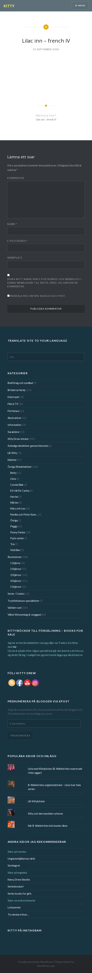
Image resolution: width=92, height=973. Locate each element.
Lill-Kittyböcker (36, 801)
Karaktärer (14, 431)
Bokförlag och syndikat (20, 382)
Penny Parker (18, 532)
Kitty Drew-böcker (18, 438)
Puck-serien (17, 538)
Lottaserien (14, 907)
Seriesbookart (16, 886)
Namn (12, 224)
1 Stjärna (15, 563)
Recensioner (15, 557)
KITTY (9, 5)
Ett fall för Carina (19, 490)
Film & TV (13, 403)
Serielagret (14, 865)
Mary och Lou (17, 508)
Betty (13, 472)
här (14, 646)
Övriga (14, 520)
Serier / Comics (16, 593)
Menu (81, 5)
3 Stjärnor (15, 575)
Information (14, 424)
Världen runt (15, 607)
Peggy (13, 526)
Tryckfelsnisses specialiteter (23, 600)
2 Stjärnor (15, 568)
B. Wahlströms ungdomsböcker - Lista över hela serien (54, 787)
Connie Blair (17, 484)
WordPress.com (46, 965)
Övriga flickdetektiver (20, 466)
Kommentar (15, 178)
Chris (13, 478)
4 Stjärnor (15, 580)
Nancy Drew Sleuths (19, 879)
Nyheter (12, 459)
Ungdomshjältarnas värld (21, 858)
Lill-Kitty (12, 452)
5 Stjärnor (15, 586)
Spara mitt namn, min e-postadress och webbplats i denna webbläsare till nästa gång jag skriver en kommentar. (44, 283)
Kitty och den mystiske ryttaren (45, 813)
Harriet (14, 496)
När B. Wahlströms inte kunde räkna (47, 825)
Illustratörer (15, 417)
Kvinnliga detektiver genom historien (28, 445)
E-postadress (17, 240)
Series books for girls (19, 893)
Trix (12, 544)
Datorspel (13, 397)
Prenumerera (20, 735)
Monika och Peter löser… (24, 514)
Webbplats (14, 257)
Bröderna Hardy (16, 390)
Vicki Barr (15, 550)
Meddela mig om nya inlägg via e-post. (38, 296)
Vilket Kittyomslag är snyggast (24, 614)
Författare (13, 411)
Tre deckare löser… (18, 914)
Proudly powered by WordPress (35, 961)
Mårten (14, 502)
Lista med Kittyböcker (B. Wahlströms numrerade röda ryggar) (55, 770)
